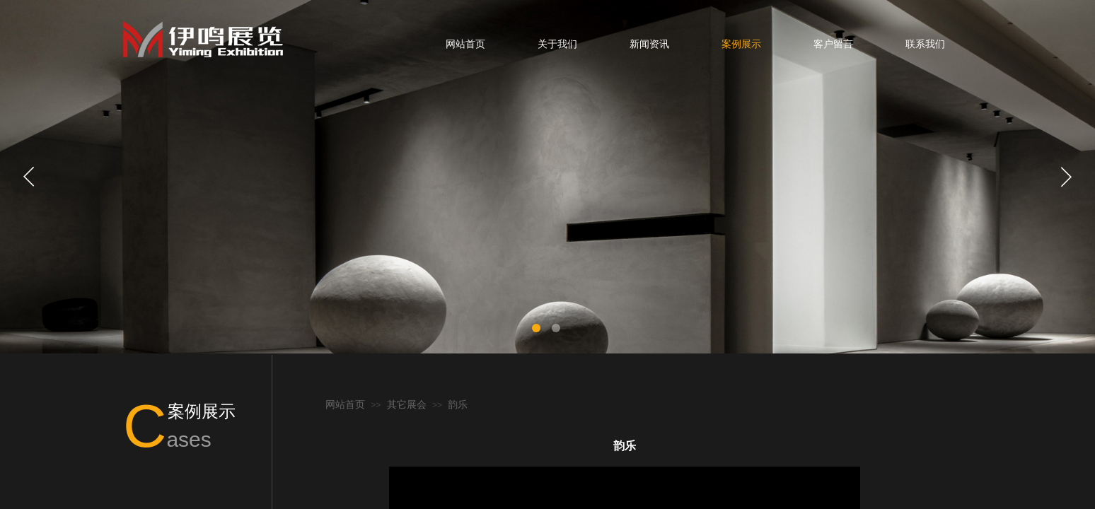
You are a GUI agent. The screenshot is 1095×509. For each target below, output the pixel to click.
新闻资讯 (649, 44)
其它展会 (407, 404)
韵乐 (458, 404)
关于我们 (557, 44)
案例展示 (741, 44)
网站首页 (465, 44)
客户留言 (833, 44)
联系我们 (925, 44)
